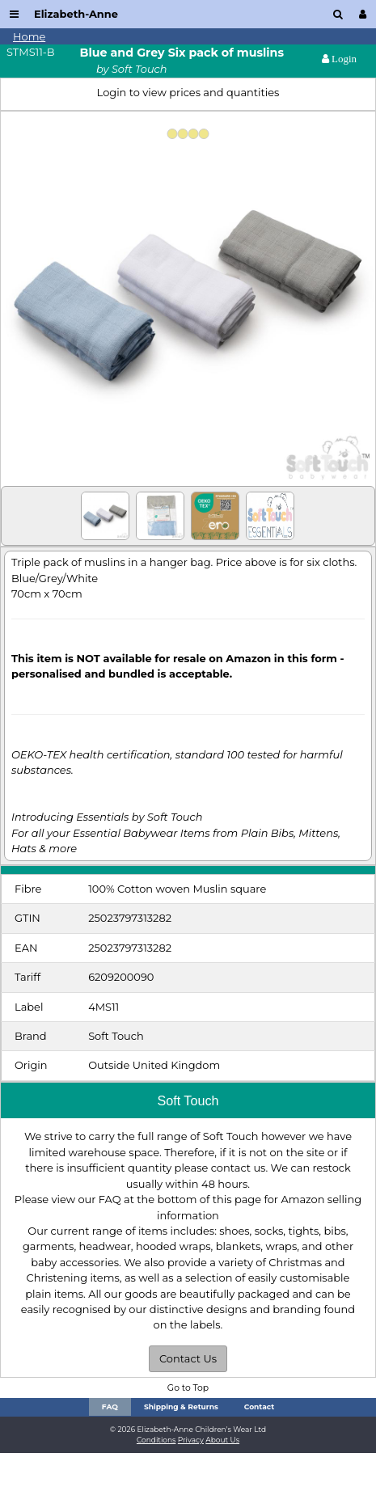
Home (29, 36)
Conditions (156, 1439)
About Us (222, 1439)
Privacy (191, 1439)
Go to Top (188, 1388)
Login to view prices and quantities (188, 92)
